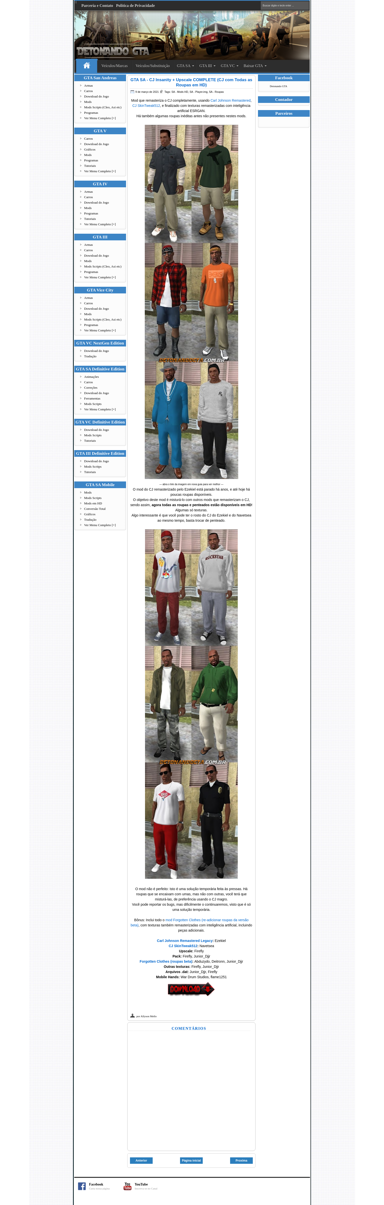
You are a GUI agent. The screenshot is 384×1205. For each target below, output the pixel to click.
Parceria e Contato (97, 5)
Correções (90, 387)
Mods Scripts (93, 404)
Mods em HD (93, 503)
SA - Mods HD (179, 91)
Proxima (241, 1160)
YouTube (152, 1186)
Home (86, 66)
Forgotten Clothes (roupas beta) (166, 961)
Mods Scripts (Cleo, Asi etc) (102, 107)
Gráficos (89, 149)
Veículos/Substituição (153, 66)
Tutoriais (90, 166)
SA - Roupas (216, 91)
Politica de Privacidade (135, 5)
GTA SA (183, 66)
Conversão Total (95, 509)
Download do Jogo (96, 96)
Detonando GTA (278, 86)
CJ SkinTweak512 (146, 106)
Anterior (141, 1160)
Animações (91, 377)
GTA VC (228, 66)
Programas (91, 113)
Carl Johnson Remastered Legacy (185, 941)
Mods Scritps (93, 466)
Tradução (90, 356)
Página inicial (191, 1160)
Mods (87, 102)
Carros (88, 91)
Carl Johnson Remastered (230, 100)
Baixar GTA (253, 66)
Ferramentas (92, 398)
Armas (88, 85)
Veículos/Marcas (114, 66)
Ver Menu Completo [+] (100, 118)
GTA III (205, 66)
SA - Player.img (199, 91)
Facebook (106, 1186)
